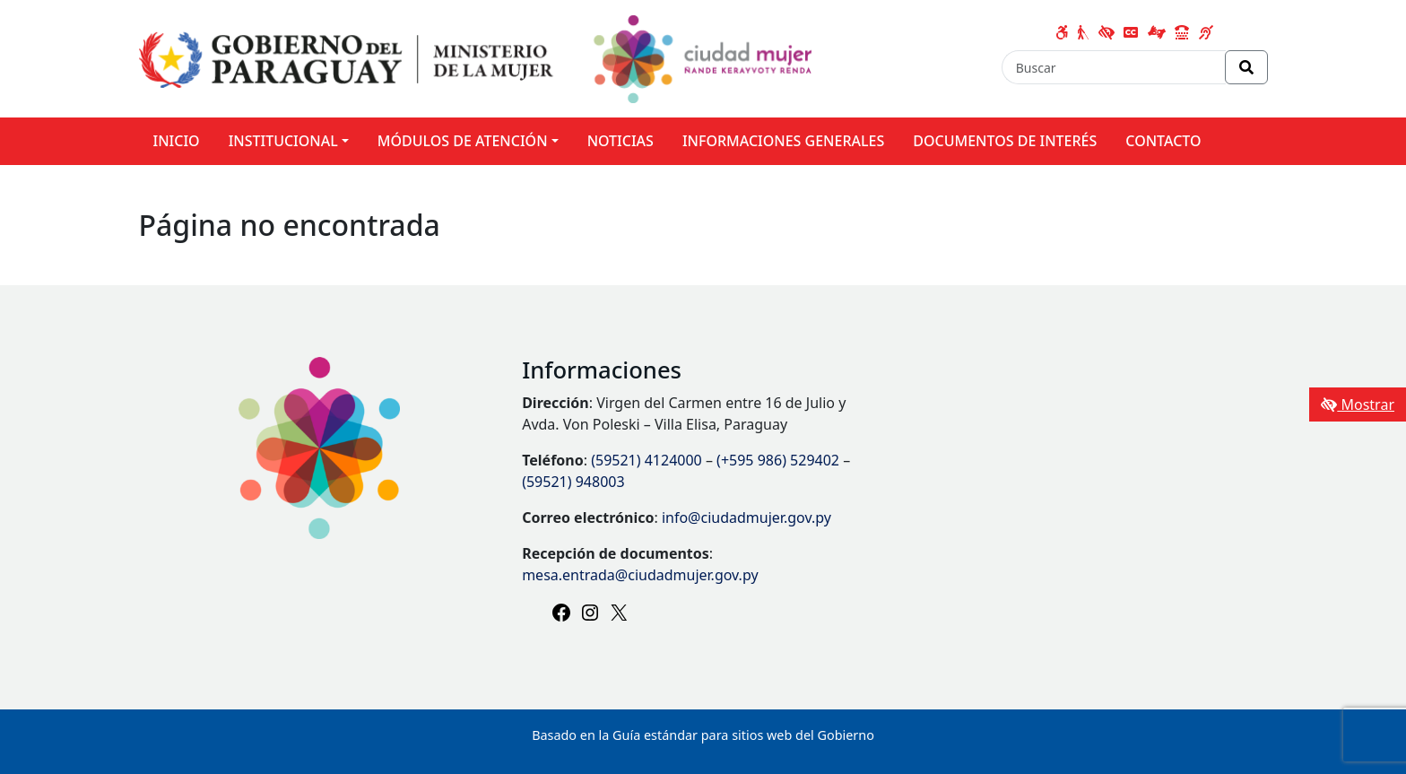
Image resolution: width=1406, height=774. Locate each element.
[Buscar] (1114, 67)
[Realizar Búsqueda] (1246, 67)
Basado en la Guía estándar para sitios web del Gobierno (703, 735)
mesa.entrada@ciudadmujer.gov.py (640, 575)
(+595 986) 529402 (777, 460)
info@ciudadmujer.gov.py (746, 517)
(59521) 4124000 (646, 460)
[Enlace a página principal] (475, 57)
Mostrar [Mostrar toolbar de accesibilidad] (1357, 404)
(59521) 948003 (573, 481)
